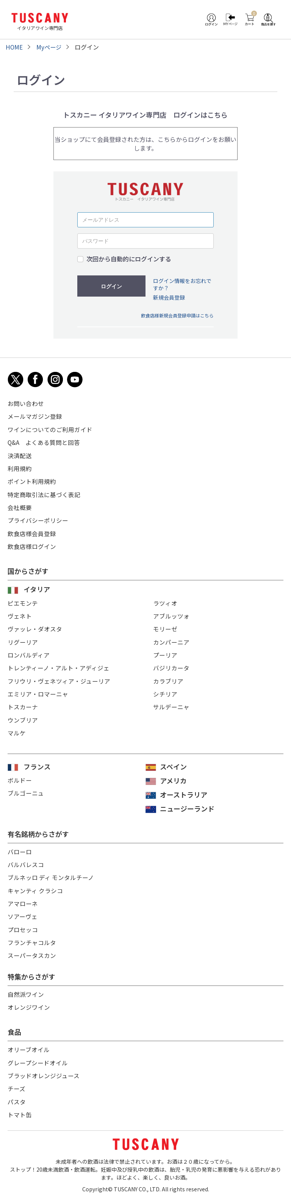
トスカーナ (23, 704)
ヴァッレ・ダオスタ (35, 626)
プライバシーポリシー (38, 519)
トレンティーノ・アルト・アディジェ (59, 665)
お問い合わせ (26, 403)
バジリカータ (171, 665)
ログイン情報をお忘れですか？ (182, 284)
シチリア (165, 691)
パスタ (17, 1097)
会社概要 (20, 506)
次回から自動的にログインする (128, 259)
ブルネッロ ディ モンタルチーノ (51, 875)
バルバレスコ (26, 862)
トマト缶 (20, 1110)
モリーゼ (165, 626)
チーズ (16, 1085)
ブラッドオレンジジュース (44, 1072)
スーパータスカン (32, 952)
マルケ (17, 729)
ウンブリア (23, 716)
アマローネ (23, 901)
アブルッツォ (171, 614)
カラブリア (168, 678)
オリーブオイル (29, 1046)
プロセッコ (23, 926)
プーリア (165, 652)
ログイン (111, 286)
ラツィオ (165, 601)
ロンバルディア (29, 652)
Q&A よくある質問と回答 (44, 441)
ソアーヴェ (23, 914)
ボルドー (20, 778)
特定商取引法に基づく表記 (44, 493)
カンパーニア (171, 639)
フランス (37, 765)
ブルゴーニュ (26, 791)
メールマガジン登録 (35, 416)
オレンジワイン (29, 1004)
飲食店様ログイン (32, 544)
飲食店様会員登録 (32, 531)
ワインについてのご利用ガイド (50, 429)
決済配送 (20, 454)
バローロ (20, 849)
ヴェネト (20, 614)
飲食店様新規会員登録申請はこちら (177, 315)
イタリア (36, 587)
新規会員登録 (169, 297)
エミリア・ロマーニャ (38, 691)
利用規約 (20, 467)
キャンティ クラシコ (35, 888)
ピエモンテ (23, 601)
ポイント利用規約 (32, 480)
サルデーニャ (171, 704)
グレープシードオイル (38, 1059)
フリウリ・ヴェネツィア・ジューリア (59, 678)
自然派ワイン (26, 991)
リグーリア (23, 639)
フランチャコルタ (32, 939)
